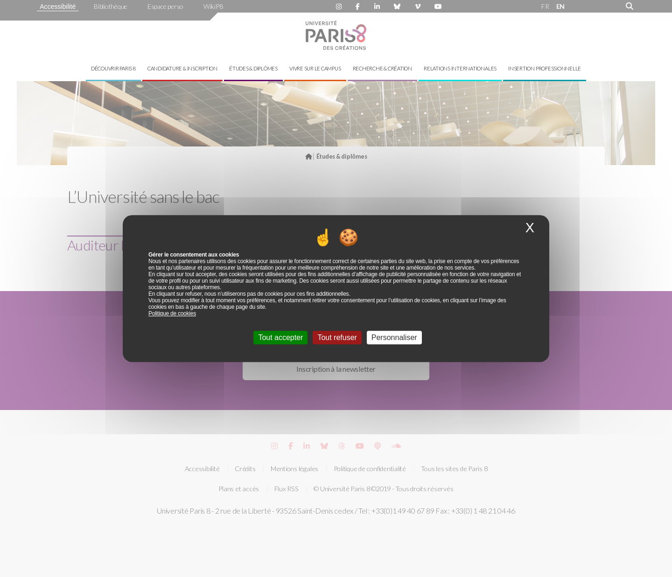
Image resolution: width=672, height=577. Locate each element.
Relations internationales (460, 68)
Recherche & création (382, 68)
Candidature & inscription (182, 68)
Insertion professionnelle (544, 68)
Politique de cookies (172, 313)
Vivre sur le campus (315, 68)
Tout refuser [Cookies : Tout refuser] (337, 337)
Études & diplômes (253, 68)
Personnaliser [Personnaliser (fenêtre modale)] (394, 337)
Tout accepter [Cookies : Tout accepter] (280, 337)
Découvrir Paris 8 (113, 68)
